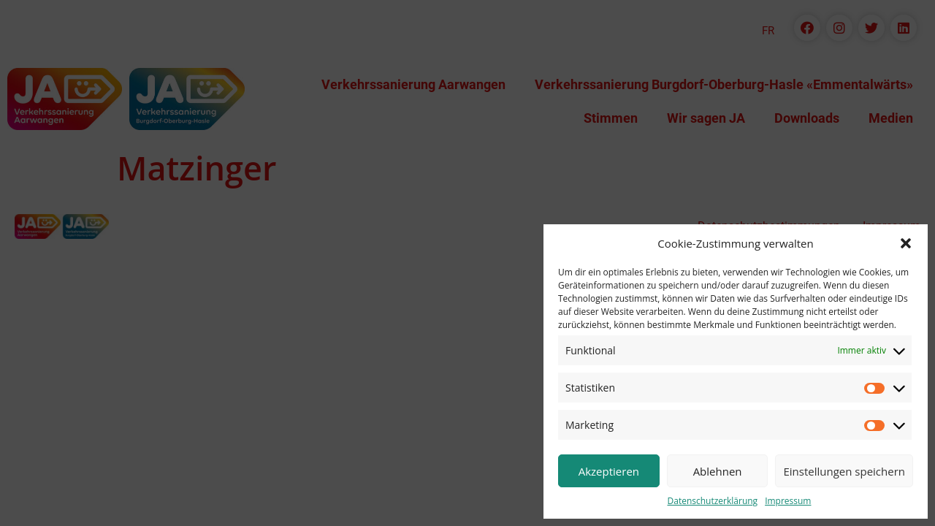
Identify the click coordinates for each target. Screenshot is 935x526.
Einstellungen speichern (844, 471)
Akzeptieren (609, 471)
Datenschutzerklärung (713, 501)
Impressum (788, 501)
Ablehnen (717, 471)
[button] (905, 243)
